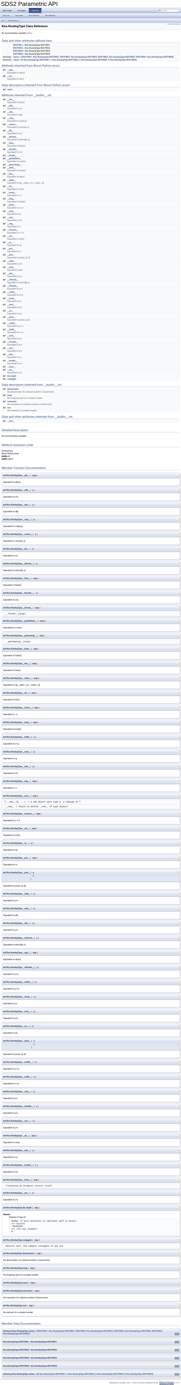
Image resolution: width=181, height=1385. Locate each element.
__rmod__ (11, 298)
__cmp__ (11, 118)
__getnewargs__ (14, 165)
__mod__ (11, 211)
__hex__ (10, 174)
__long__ (11, 199)
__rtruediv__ (12, 342)
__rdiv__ (10, 273)
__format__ (12, 155)
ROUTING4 (18, 54)
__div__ (10, 130)
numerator (12, 401)
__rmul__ (11, 304)
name (9, 89)
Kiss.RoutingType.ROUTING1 (46, 57)
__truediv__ (12, 360)
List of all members (173, 24)
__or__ (10, 242)
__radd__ (11, 261)
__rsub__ (11, 336)
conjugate (11, 379)
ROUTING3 (18, 51)
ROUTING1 (18, 45)
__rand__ (11, 267)
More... (30, 33)
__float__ (11, 143)
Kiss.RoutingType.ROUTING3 (122, 57)
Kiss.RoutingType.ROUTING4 (160, 57)
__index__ (11, 180)
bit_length (11, 376)
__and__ (10, 112)
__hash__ (11, 167)
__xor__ (10, 370)
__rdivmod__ (12, 280)
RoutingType (13, 20)
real (9, 408)
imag (9, 395)
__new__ (11, 421)
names (16, 57)
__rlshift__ (11, 292)
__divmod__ (12, 137)
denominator (13, 389)
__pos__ (10, 248)
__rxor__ (10, 348)
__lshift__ (11, 205)
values (16, 60)
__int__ (10, 186)
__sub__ (10, 354)
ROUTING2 (18, 48)
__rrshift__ (11, 323)
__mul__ (10, 217)
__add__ (10, 106)
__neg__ (10, 224)
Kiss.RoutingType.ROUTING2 (84, 57)
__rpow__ (11, 317)
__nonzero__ (12, 230)
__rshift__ (11, 329)
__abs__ (10, 99)
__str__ (10, 76)
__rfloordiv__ (12, 286)
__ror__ (10, 311)
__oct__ (10, 236)
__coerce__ (12, 124)
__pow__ (11, 255)
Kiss (3, 20)
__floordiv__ (12, 149)
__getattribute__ (14, 158)
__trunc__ (11, 367)
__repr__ (10, 70)
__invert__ (11, 192)
